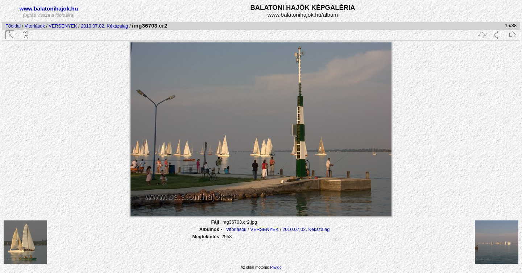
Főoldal (13, 26)
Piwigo (275, 267)
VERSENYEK (63, 26)
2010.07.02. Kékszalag (104, 26)
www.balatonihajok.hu (49, 8)
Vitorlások (35, 26)
